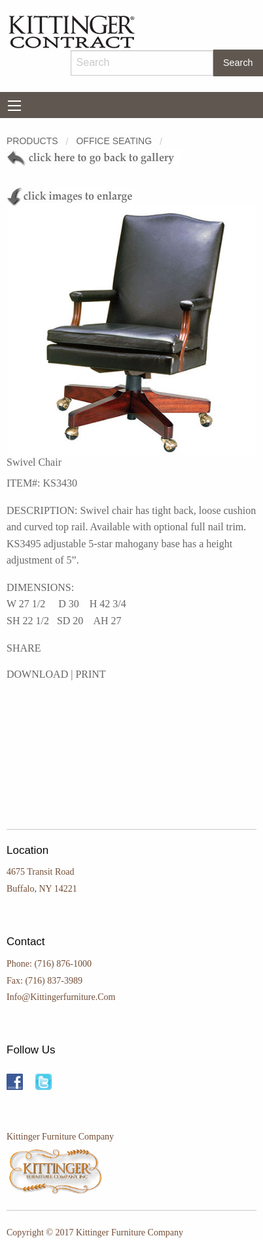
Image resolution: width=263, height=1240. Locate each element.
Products (32, 141)
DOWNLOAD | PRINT (56, 674)
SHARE (24, 648)
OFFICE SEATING (114, 141)
